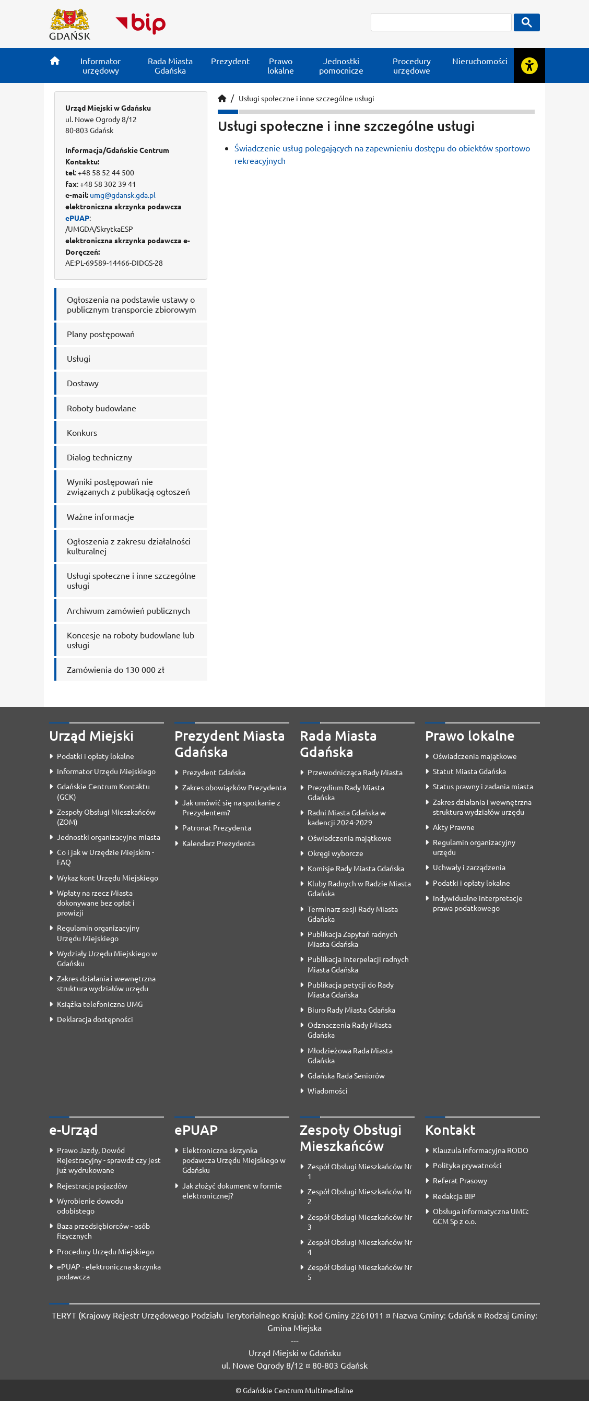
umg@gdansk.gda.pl (123, 194)
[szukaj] (441, 22)
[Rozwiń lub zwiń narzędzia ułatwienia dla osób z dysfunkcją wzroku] (529, 65)
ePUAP (77, 217)
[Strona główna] (55, 60)
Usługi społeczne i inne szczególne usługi (306, 98)
